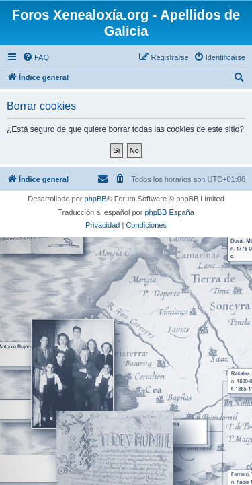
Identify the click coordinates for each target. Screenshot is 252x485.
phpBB (96, 199)
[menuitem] (35, 57)
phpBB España (169, 212)
